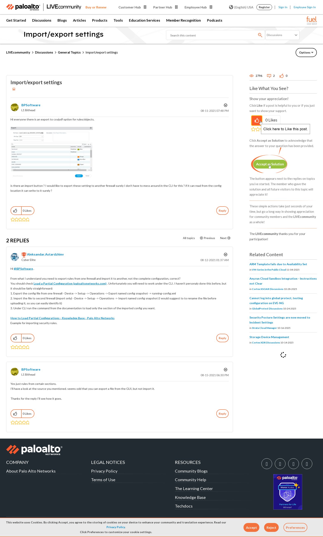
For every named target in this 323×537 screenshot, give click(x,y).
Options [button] (225, 105)
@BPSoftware (23, 268)
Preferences (295, 527)
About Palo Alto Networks (31, 470)
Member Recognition (183, 20)
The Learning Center (194, 488)
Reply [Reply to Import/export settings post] (222, 210)
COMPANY (17, 462)
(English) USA (241, 7)
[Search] (215, 35)
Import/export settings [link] (101, 52)
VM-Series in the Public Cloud (269, 269)
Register (264, 7)
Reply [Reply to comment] (222, 338)
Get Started (16, 20)
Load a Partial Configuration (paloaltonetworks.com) (70, 283)
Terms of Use (103, 479)
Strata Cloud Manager (264, 327)
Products (99, 20)
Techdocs (184, 505)
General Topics (69, 52)
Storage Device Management (269, 337)
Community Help (190, 479)
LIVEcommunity (18, 52)
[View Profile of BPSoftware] (30, 105)
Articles (79, 20)
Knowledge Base (190, 497)
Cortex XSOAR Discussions (267, 289)
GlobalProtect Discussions (267, 308)
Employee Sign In (305, 7)
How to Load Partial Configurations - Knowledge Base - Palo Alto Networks (63, 318)
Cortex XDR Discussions (266, 342)
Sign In (283, 7)
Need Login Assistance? (298, 62)
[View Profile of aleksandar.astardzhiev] (45, 254)
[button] (251, 527)
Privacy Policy (115, 527)
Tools (118, 20)
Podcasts (214, 20)
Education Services (144, 20)
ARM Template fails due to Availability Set (278, 264)
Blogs (62, 20)
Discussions (41, 20)
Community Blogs (191, 470)
